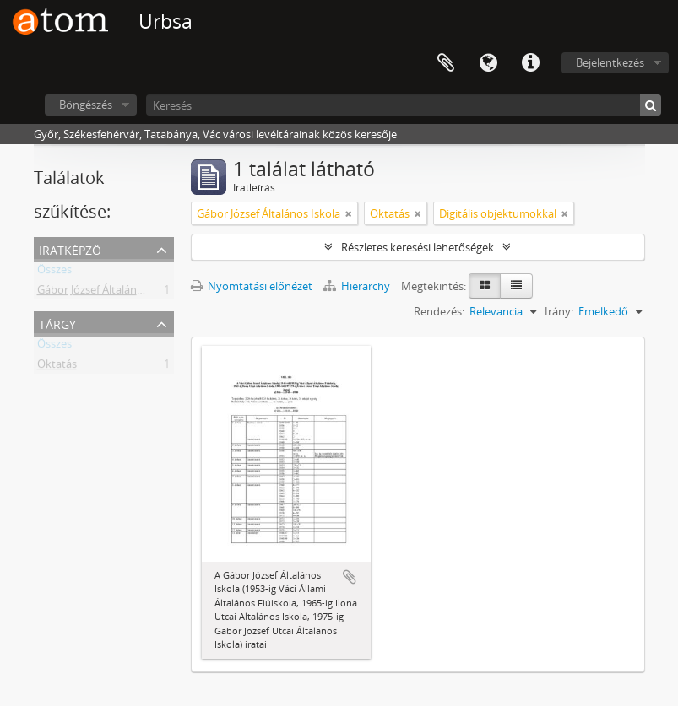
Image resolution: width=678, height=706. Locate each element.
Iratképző (70, 248)
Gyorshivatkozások (530, 63)
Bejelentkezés (610, 62)
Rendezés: (439, 311)
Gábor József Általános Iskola (109, 292)
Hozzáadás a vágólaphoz (349, 577)
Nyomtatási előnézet (251, 286)
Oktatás (57, 367)
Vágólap (446, 63)
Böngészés (85, 104)
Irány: (559, 311)
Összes (54, 272)
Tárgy (57, 322)
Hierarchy (358, 286)
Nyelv (488, 63)
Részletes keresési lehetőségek (417, 247)
